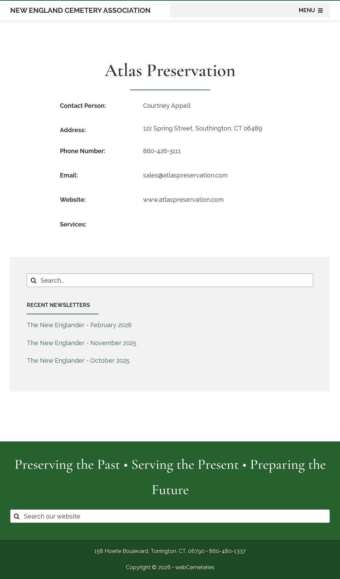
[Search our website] (170, 516)
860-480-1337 (227, 551)
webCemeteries (194, 567)
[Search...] (170, 280)
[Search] (33, 280)
